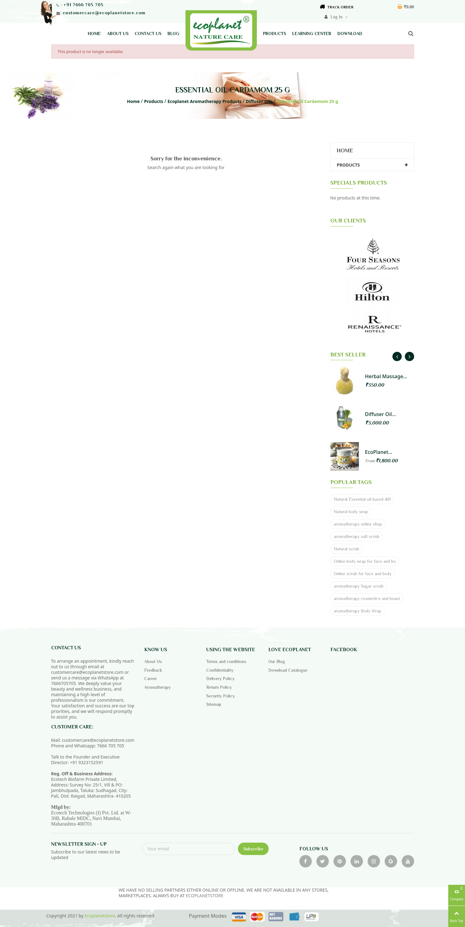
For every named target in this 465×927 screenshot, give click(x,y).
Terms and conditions (226, 661)
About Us (153, 661)
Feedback (153, 670)
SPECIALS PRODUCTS (358, 183)
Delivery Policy (220, 678)
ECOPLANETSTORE (204, 895)
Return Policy (219, 687)
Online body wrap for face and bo (365, 561)
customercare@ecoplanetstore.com (104, 12)
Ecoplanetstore (99, 916)
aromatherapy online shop (358, 524)
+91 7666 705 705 (83, 4)
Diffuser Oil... (380, 414)
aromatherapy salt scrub (356, 536)
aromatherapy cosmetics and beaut (367, 598)
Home (345, 150)
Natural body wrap (351, 511)
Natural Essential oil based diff (362, 499)
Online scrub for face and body (362, 573)
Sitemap (213, 704)
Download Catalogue (287, 670)
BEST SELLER (347, 355)
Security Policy (220, 695)
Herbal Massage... (386, 376)
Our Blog (276, 661)
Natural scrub (346, 548)
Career (150, 678)
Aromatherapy (157, 687)
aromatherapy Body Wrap (357, 610)
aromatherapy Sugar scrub (358, 586)
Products (348, 165)
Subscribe (253, 848)
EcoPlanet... (378, 452)
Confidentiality (219, 670)
